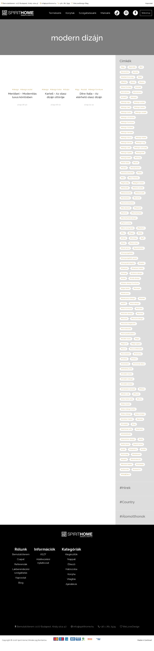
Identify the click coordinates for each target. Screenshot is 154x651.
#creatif (124, 97)
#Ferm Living (126, 223)
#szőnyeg (124, 454)
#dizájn (66, 89)
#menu (134, 359)
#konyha (124, 318)
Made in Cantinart (144, 640)
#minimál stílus (138, 364)
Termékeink (55, 13)
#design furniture (95, 89)
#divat (135, 163)
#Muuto (136, 394)
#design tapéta (126, 153)
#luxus (123, 349)
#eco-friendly (133, 178)
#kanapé (137, 288)
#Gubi (123, 243)
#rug (133, 424)
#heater (141, 263)
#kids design (134, 303)
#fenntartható (136, 213)
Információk (44, 549)
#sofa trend (125, 444)
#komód (140, 313)
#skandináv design (128, 439)
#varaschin (137, 469)
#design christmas (127, 117)
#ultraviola (125, 469)
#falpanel (137, 208)
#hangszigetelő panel (129, 258)
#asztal (84, 89)
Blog (20, 582)
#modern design (127, 379)
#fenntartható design (128, 218)
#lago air (124, 344)
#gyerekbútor (138, 248)
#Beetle (123, 82)
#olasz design (126, 414)
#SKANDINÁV (126, 434)
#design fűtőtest (127, 127)
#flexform (140, 228)
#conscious (137, 92)
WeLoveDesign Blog (79, 3)
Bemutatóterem (20, 554)
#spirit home (138, 444)
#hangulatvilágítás (128, 263)
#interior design (136, 273)
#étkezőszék (139, 193)
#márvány (137, 354)
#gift (142, 238)
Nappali (71, 559)
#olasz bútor (125, 404)
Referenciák (20, 564)
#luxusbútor (125, 354)
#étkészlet (124, 188)
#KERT (123, 303)
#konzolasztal (126, 329)
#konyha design (137, 318)
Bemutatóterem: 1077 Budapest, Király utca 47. (19, 3)
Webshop (145, 13)
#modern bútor (126, 374)
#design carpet (140, 112)
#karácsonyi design (128, 298)
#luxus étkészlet (136, 349)
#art (141, 67)
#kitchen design (127, 313)
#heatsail (124, 268)
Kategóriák (71, 549)
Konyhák (70, 13)
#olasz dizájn (140, 414)
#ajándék (132, 67)
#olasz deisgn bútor (128, 409)
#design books (139, 107)
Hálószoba (71, 569)
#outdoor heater (127, 419)
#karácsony (125, 293)
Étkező (71, 564)
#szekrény (133, 449)
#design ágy (125, 102)
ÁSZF (43, 554)
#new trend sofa (127, 399)
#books (141, 82)
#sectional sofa (126, 429)
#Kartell (142, 298)
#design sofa (125, 148)
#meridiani (125, 364)
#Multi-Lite (125, 394)
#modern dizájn (127, 384)
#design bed (125, 107)
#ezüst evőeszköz (127, 203)
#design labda (141, 137)
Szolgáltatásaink (87, 13)
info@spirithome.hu (48, 3)
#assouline (125, 72)
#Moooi (141, 389)
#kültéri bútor (126, 339)
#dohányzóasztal (127, 173)
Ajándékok (71, 584)
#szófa (143, 449)
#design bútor (56, 89)
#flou (123, 233)
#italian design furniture (130, 283)
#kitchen (139, 308)
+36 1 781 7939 (64, 3)
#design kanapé (127, 132)
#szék (123, 449)
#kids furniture (126, 308)
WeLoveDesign (129, 626)
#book (133, 82)
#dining (138, 158)
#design (15, 89)
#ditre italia (125, 163)
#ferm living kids (127, 228)
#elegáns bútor (138, 183)
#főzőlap (133, 238)
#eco (123, 178)
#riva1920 (124, 424)
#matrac (124, 359)
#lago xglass (135, 344)
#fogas (131, 233)
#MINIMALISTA (126, 369)
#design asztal (26, 89)
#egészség (125, 183)
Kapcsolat (149, 3)
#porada (140, 419)
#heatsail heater (137, 268)
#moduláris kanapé (128, 389)
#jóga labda (125, 288)
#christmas (125, 92)
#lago (137, 339)
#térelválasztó (136, 459)
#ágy (77, 89)
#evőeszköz (125, 198)
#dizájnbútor (135, 168)
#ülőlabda (140, 464)
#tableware (136, 454)
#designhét (140, 153)
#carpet (138, 87)
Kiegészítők (71, 554)
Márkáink (105, 13)
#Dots (139, 173)
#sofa (141, 439)
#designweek (126, 158)
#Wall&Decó (125, 474)
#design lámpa (126, 142)
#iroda (123, 278)
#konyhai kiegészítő (128, 324)
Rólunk (21, 549)
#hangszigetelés (127, 253)
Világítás (71, 579)
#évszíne (137, 198)
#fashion (124, 213)
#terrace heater (126, 464)
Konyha (71, 574)
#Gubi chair (134, 243)
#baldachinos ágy (127, 77)
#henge (124, 273)
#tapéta (124, 459)
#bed (140, 77)
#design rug (140, 142)
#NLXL (139, 399)
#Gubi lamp (125, 248)
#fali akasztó (125, 208)
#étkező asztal (138, 188)
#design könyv (126, 137)
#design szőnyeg (140, 148)
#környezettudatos (128, 334)
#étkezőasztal (126, 193)
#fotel (140, 233)
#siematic (139, 429)
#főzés (123, 238)
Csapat (20, 559)
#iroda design (135, 278)
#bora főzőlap (126, 87)
